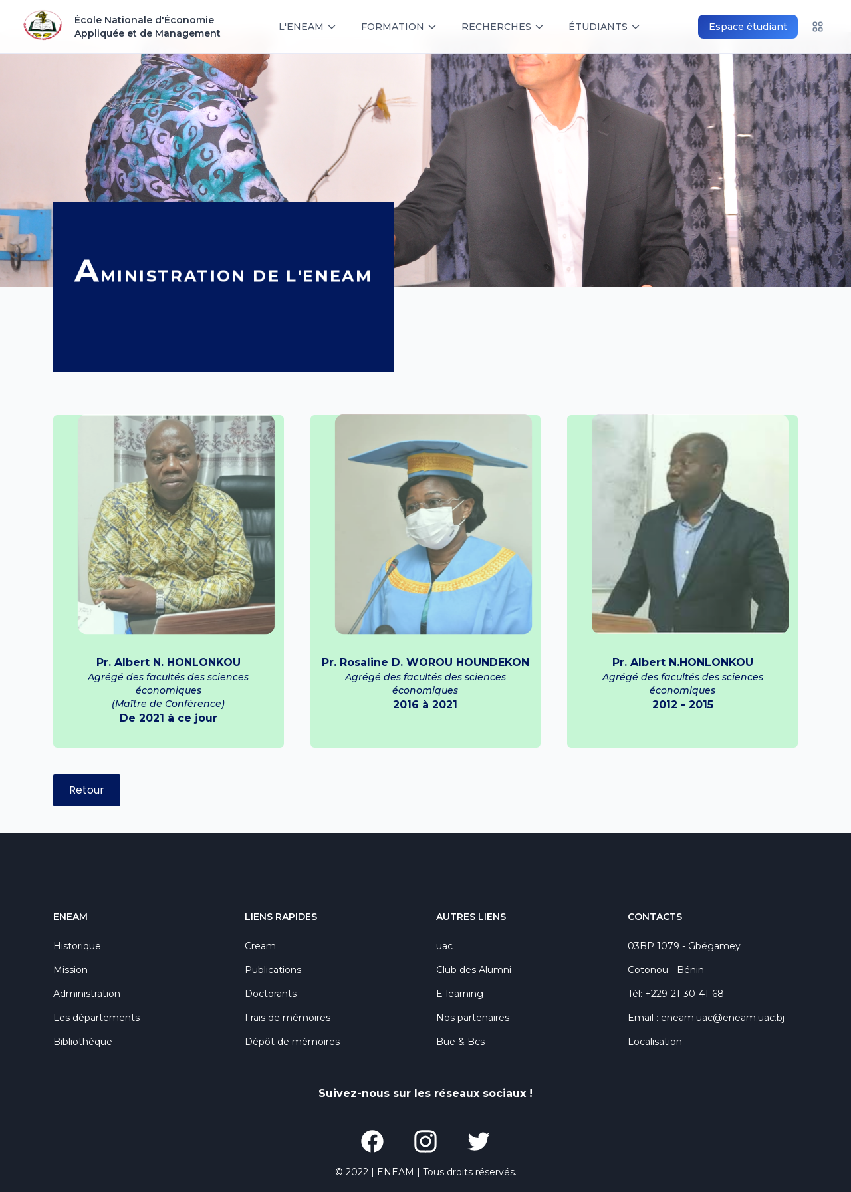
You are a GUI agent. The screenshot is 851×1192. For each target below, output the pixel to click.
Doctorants (271, 994)
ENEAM (395, 1172)
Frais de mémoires (287, 1018)
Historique (77, 946)
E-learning (459, 994)
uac (444, 946)
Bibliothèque (82, 1042)
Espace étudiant (748, 27)
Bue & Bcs (460, 1042)
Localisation (655, 1042)
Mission (70, 970)
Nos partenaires (472, 1018)
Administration (86, 994)
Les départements (96, 1018)
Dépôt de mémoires (292, 1042)
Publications (273, 970)
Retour (86, 790)
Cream (260, 946)
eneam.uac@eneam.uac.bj (723, 1018)
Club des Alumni (473, 970)
